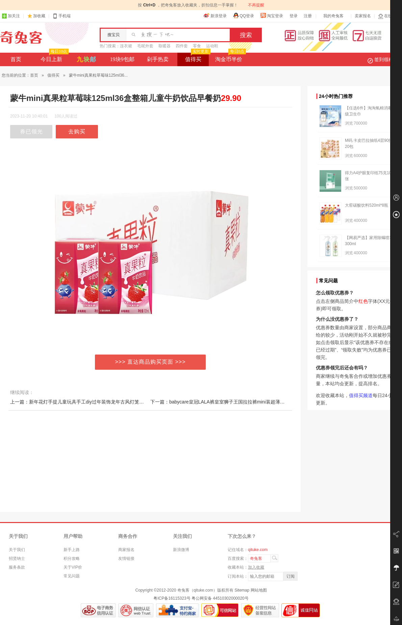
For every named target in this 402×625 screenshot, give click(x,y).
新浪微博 (181, 549)
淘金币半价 (230, 57)
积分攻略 (72, 558)
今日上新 (54, 57)
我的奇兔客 (333, 16)
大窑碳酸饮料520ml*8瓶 (366, 205)
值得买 (197, 57)
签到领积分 (384, 59)
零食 (197, 46)
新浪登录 (215, 15)
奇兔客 (21, 37)
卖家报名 (363, 16)
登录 (294, 16)
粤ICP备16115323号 (171, 598)
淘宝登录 (271, 15)
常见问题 (72, 576)
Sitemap (241, 590)
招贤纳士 (17, 558)
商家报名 (126, 549)
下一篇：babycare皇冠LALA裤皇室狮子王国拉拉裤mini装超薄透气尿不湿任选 (231, 402)
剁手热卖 (158, 59)
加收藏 (39, 16)
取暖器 (164, 46)
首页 (15, 59)
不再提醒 (256, 5)
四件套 (182, 46)
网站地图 (259, 590)
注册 (308, 16)
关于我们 (17, 549)
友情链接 (126, 558)
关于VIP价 (73, 567)
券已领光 (31, 131)
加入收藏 (256, 567)
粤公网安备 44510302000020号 (220, 598)
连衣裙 (126, 46)
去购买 (76, 131)
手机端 (61, 16)
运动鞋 (212, 46)
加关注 (11, 16)
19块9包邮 (122, 59)
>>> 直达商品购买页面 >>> (150, 362)
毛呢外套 (145, 46)
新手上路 (72, 549)
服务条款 (17, 567)
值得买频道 (361, 395)
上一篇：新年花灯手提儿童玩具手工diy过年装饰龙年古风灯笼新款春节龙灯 (89, 402)
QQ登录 (243, 15)
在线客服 (389, 16)
